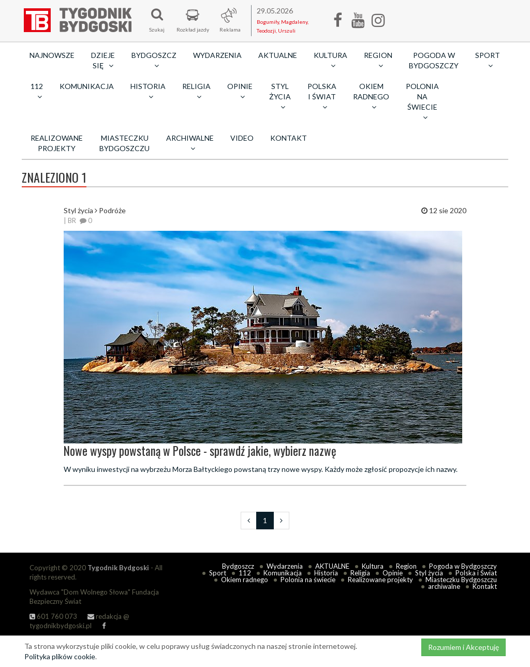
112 (245, 573)
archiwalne (444, 586)
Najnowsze (52, 55)
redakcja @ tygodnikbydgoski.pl (79, 621)
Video (242, 138)
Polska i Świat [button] (321, 96)
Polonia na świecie (308, 579)
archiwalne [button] (190, 143)
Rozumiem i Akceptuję (463, 647)
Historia (326, 573)
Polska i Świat (476, 573)
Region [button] (378, 60)
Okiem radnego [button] (371, 96)
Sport (217, 573)
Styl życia (429, 573)
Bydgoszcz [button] (153, 60)
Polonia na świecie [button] (422, 101)
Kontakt (288, 138)
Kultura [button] (330, 60)
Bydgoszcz (238, 566)
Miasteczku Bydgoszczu (124, 143)
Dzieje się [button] (103, 60)
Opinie (392, 573)
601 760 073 (53, 616)
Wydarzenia (217, 55)
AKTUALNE (277, 55)
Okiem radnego (244, 579)
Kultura (373, 566)
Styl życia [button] (280, 96)
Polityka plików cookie (59, 656)
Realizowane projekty (57, 143)
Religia (360, 573)
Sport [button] (487, 60)
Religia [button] (196, 91)
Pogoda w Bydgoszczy (434, 60)
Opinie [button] (240, 91)
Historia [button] (148, 91)
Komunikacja (87, 86)
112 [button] (37, 91)
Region (406, 566)
